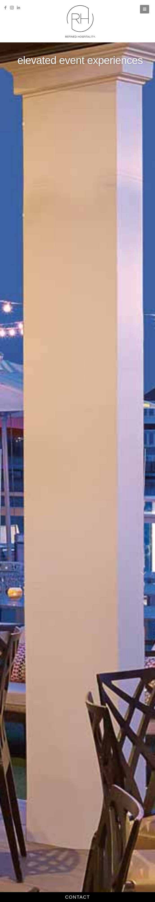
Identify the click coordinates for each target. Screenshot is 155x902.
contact (77, 897)
